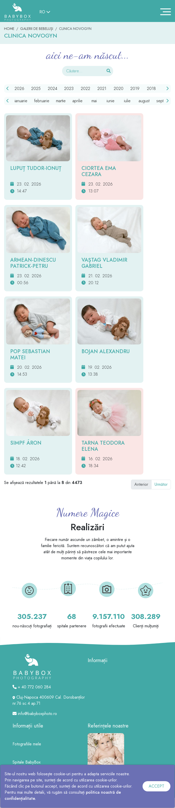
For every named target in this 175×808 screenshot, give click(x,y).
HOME (9, 28)
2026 (19, 88)
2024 (52, 88)
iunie (110, 101)
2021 (101, 88)
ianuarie (21, 101)
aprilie (78, 101)
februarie (41, 101)
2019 (134, 88)
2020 (118, 88)
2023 (69, 88)
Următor (161, 484)
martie (61, 101)
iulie (127, 101)
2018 (151, 88)
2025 (36, 88)
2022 (85, 88)
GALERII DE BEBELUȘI (36, 28)
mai (94, 101)
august (144, 101)
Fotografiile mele (27, 744)
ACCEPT (156, 786)
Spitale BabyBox (27, 762)
